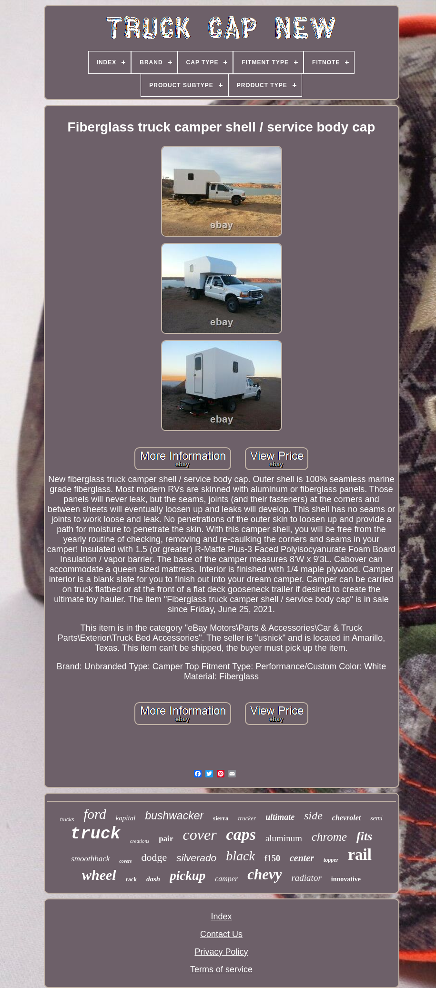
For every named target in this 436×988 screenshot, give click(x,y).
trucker (247, 818)
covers (125, 861)
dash (153, 879)
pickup (187, 875)
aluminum (283, 838)
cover (200, 834)
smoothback (90, 858)
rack (131, 879)
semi (376, 818)
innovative (346, 879)
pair (166, 838)
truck (96, 834)
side (313, 815)
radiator (306, 878)
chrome (329, 836)
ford (94, 814)
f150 (272, 858)
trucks (67, 819)
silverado (196, 857)
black (240, 855)
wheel (99, 875)
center (302, 858)
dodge (154, 857)
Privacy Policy (221, 952)
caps (241, 834)
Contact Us (221, 934)
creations (140, 841)
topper (331, 860)
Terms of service (221, 969)
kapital (126, 818)
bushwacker (174, 815)
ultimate (279, 817)
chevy (264, 874)
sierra (220, 818)
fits (364, 836)
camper (226, 879)
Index (221, 916)
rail (359, 854)
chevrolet (346, 818)
